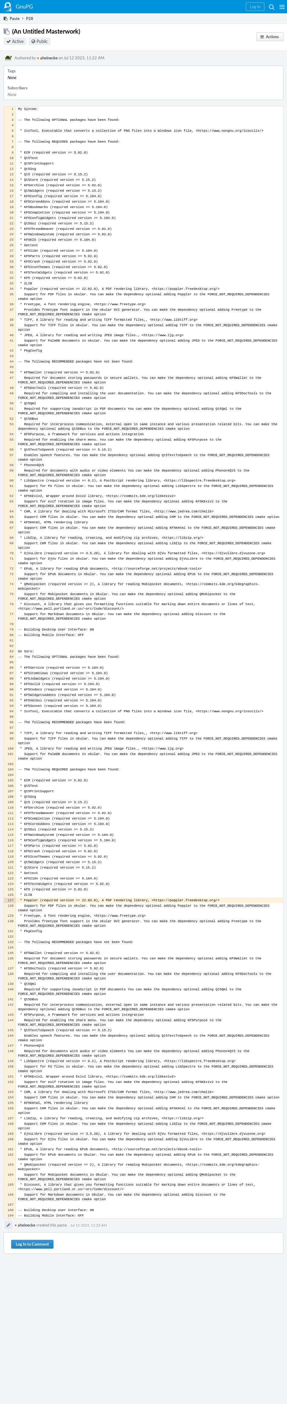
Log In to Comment (32, 1244)
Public (42, 41)
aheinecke (47, 58)
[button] (282, 6)
